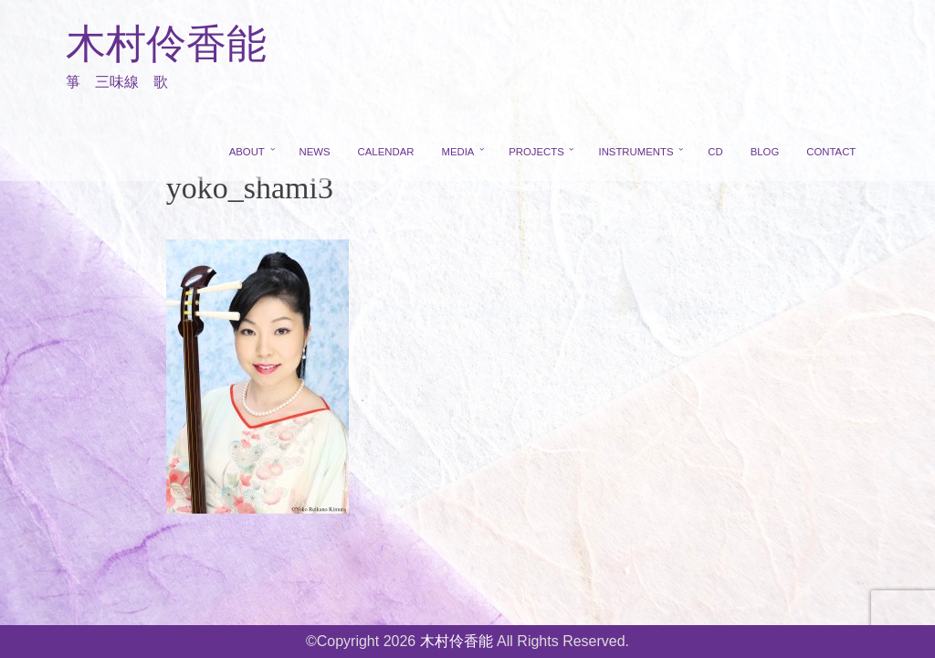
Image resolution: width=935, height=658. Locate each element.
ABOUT (247, 151)
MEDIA (457, 151)
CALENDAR (386, 151)
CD (715, 151)
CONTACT (831, 151)
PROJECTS (536, 151)
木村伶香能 (166, 44)
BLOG (765, 151)
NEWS (315, 151)
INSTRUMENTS (635, 151)
